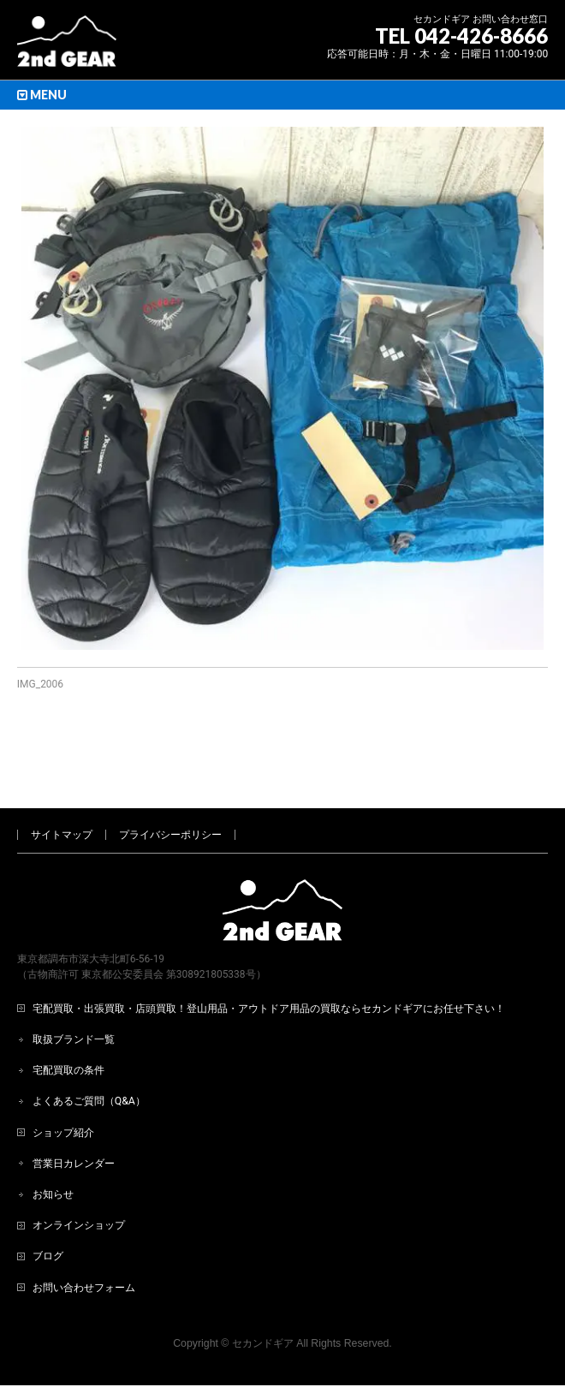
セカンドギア (263, 1287)
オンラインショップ (79, 1169)
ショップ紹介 (63, 1076)
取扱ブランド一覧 (74, 983)
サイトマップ (61, 778)
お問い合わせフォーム (84, 1231)
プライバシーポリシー (170, 778)
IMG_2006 (40, 684)
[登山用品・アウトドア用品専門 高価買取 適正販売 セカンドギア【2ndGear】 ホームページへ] (66, 47)
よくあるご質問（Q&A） (89, 1045)
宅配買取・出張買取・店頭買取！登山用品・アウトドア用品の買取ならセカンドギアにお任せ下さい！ (269, 952)
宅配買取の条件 (68, 1014)
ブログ (48, 1199)
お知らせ (53, 1138)
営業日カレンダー (74, 1107)
